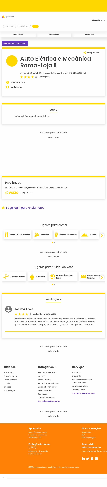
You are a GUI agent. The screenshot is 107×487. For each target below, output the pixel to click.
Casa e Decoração (46, 397)
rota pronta (18, 192)
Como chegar (53, 34)
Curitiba (7, 387)
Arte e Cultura (44, 379)
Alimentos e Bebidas (47, 372)
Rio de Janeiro (10, 376)
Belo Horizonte (10, 379)
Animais (41, 376)
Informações (18, 34)
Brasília (7, 383)
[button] (52, 242)
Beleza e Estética (45, 390)
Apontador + (87, 432)
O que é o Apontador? (38, 432)
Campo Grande (60, 73)
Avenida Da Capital (29, 73)
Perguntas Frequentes (38, 435)
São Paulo (8, 372)
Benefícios (42, 394)
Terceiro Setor (78, 389)
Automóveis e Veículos (48, 383)
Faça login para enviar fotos (14, 43)
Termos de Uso (35, 437)
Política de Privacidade (38, 451)
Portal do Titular (35, 454)
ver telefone (16, 87)
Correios (76, 372)
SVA (83, 435)
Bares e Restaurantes (47, 387)
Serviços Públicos (80, 386)
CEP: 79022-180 (79, 73)
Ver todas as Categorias (49, 401)
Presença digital (89, 437)
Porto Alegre (9, 390)
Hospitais (76, 376)
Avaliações (89, 34)
